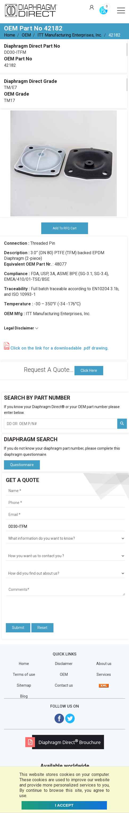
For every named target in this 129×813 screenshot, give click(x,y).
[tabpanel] (63, 163)
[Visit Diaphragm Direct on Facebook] (59, 718)
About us (103, 664)
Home (9, 35)
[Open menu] (121, 10)
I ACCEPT (64, 805)
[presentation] (37, 608)
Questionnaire (22, 465)
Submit (18, 628)
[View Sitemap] (104, 685)
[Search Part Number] (122, 423)
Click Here (89, 370)
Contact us (64, 685)
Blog (24, 696)
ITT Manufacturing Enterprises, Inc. (70, 35)
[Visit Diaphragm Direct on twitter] (70, 718)
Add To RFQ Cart (65, 228)
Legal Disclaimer (21, 328)
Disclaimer (64, 664)
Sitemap (24, 685)
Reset (42, 628)
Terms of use (24, 674)
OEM (26, 35)
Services (104, 674)
